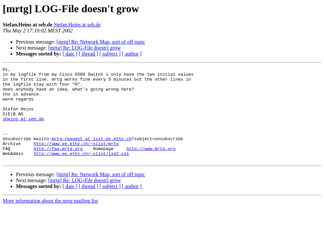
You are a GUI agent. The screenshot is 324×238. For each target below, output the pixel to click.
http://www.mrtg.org (150, 165)
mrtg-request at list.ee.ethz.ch (92, 153)
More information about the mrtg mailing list (50, 219)
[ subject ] (110, 54)
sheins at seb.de (23, 130)
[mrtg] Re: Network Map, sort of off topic (101, 42)
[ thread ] (88, 54)
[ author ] (132, 54)
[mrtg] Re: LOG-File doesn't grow (84, 48)
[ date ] (69, 54)
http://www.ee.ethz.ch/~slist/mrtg (76, 159)
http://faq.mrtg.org (58, 165)
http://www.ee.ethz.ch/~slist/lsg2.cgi (81, 171)
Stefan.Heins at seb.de (77, 24)
